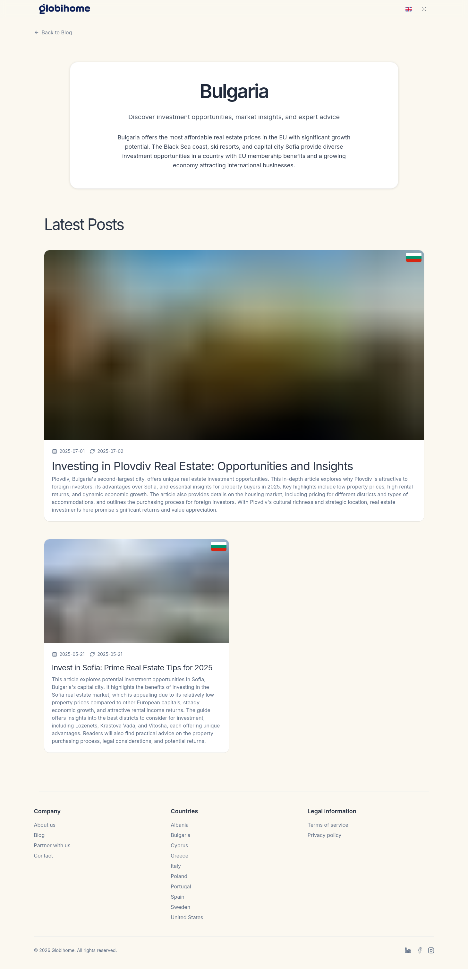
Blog (39, 835)
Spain (177, 897)
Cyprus (179, 845)
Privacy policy (324, 835)
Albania (180, 825)
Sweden (180, 907)
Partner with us (52, 845)
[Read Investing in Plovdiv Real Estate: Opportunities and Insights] (234, 385)
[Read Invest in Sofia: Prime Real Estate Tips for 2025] (136, 646)
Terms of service (328, 825)
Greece (179, 855)
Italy (176, 866)
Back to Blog (53, 32)
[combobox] (408, 9)
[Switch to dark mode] (424, 9)
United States (187, 917)
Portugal (181, 886)
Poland (179, 876)
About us (45, 825)
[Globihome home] (64, 9)
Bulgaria (181, 835)
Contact (43, 855)
